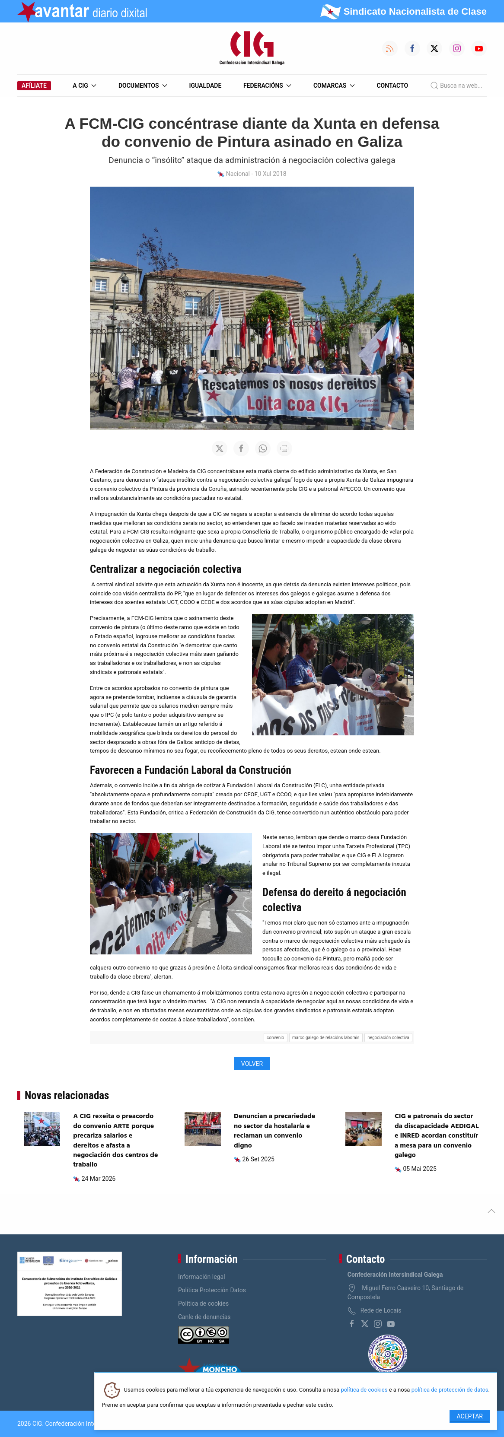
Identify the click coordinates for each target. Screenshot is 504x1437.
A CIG (84, 85)
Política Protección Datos (212, 1290)
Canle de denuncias (204, 1316)
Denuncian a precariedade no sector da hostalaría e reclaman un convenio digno (274, 1131)
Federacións (267, 85)
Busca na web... (456, 85)
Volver (252, 1063)
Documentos (142, 85)
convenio (275, 1037)
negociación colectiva (388, 1037)
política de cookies (364, 1390)
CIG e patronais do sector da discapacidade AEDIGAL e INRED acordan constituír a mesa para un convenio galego (437, 1136)
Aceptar (469, 1416)
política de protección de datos (449, 1390)
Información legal (201, 1276)
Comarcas (334, 85)
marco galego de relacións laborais (325, 1037)
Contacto (392, 85)
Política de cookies (203, 1303)
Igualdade (205, 85)
